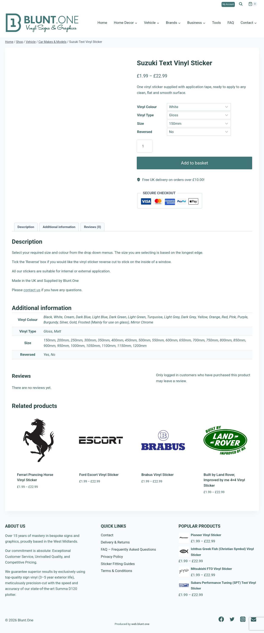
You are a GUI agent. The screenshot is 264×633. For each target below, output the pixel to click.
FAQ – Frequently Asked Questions (128, 549)
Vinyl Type (145, 115)
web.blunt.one (140, 624)
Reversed (144, 132)
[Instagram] (242, 619)
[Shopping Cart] (253, 4)
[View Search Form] (241, 4)
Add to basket (194, 163)
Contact (107, 535)
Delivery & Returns (115, 542)
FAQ (230, 22)
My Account (228, 4)
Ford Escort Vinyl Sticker (99, 475)
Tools (216, 22)
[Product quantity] (144, 146)
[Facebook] (221, 619)
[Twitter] (232, 619)
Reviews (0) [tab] (92, 227)
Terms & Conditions (116, 571)
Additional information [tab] (59, 227)
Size (140, 123)
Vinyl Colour (147, 107)
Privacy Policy (112, 556)
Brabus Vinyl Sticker (157, 475)
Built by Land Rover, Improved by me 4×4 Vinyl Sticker (224, 480)
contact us (31, 290)
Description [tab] (26, 227)
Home (102, 22)
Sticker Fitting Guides (118, 564)
